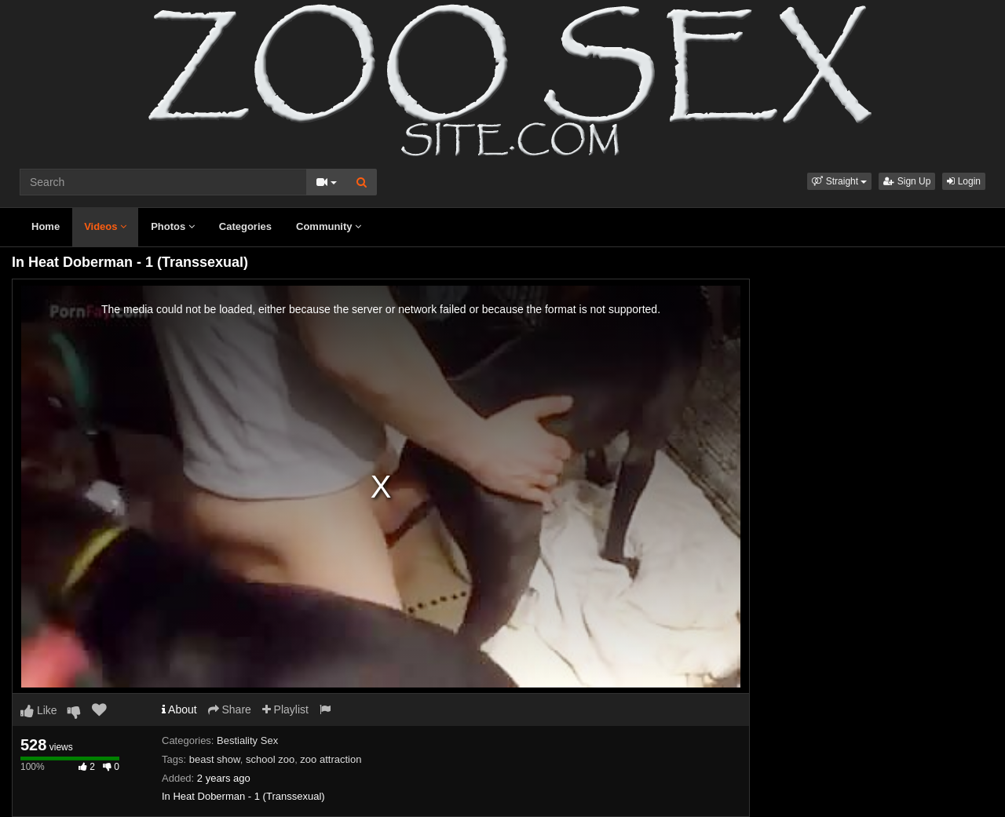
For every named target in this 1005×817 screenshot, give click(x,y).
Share (229, 709)
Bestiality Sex (247, 740)
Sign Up (906, 181)
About (179, 709)
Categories (245, 226)
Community (328, 226)
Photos (173, 226)
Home (45, 226)
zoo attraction (330, 759)
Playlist (285, 709)
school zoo (270, 759)
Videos (105, 226)
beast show (214, 759)
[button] (839, 181)
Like (38, 710)
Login (964, 181)
